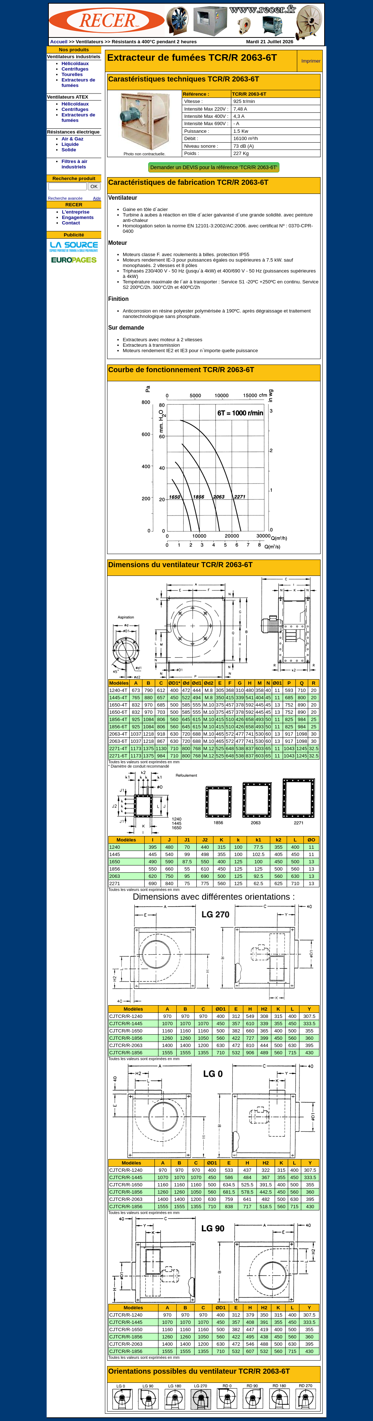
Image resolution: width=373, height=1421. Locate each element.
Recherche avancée (65, 198)
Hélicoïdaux (75, 63)
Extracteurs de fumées (78, 82)
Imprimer (311, 61)
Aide (97, 198)
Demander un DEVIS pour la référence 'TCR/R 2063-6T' (214, 167)
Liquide (70, 144)
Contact (71, 223)
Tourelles (72, 74)
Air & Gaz (72, 139)
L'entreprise (76, 212)
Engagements (78, 217)
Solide (69, 149)
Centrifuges (75, 69)
